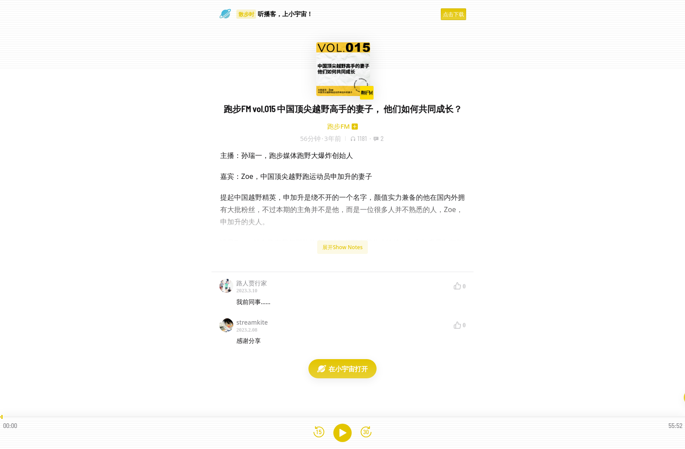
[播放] (342, 433)
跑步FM (338, 126)
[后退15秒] (319, 432)
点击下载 (453, 14)
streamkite (252, 322)
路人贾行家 (251, 283)
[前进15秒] (366, 432)
